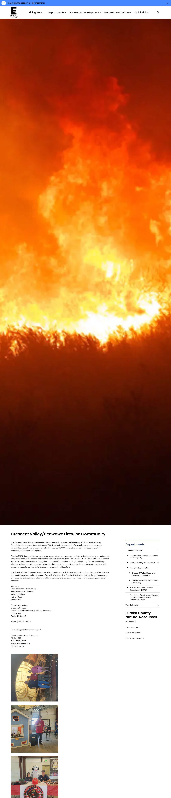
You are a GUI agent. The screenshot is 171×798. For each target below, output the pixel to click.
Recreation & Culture (117, 12)
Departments (56, 12)
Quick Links (141, 12)
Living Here (35, 12)
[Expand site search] (158, 12)
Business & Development (84, 12)
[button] (34, 677)
